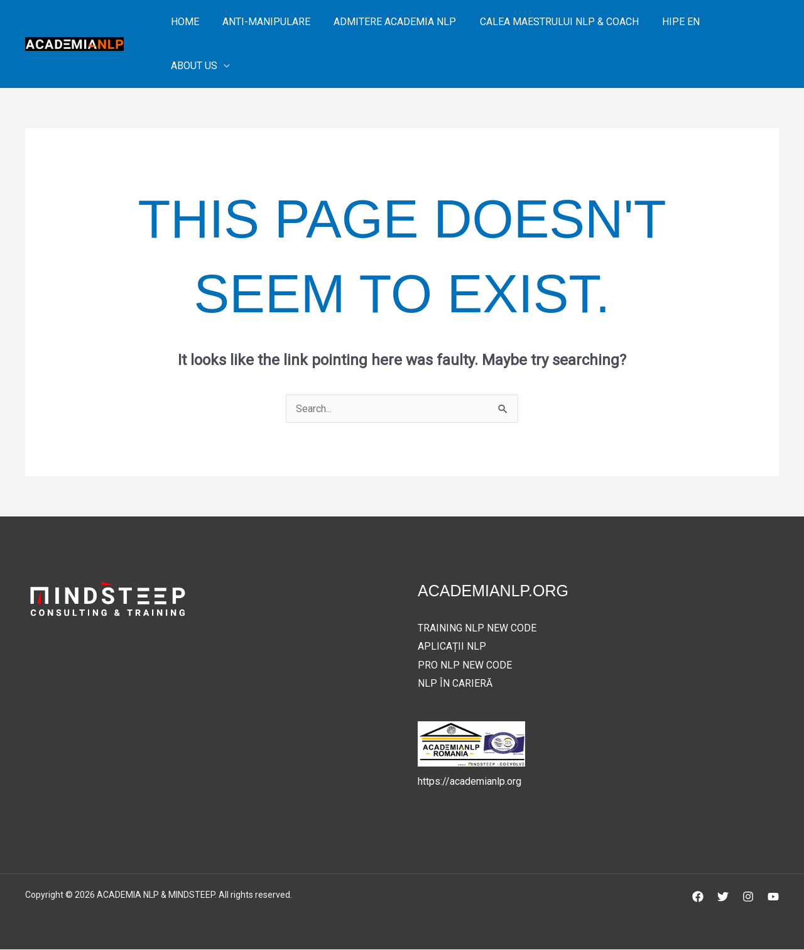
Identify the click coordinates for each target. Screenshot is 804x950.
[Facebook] (698, 897)
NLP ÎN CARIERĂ (455, 684)
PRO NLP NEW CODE (465, 665)
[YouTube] (773, 897)
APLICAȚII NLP (452, 647)
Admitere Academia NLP (386, 22)
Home (183, 22)
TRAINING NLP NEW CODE (477, 628)
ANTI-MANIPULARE (261, 22)
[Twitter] (723, 897)
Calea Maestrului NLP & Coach (547, 22)
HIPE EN (666, 22)
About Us (192, 66)
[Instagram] (748, 897)
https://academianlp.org (469, 781)
